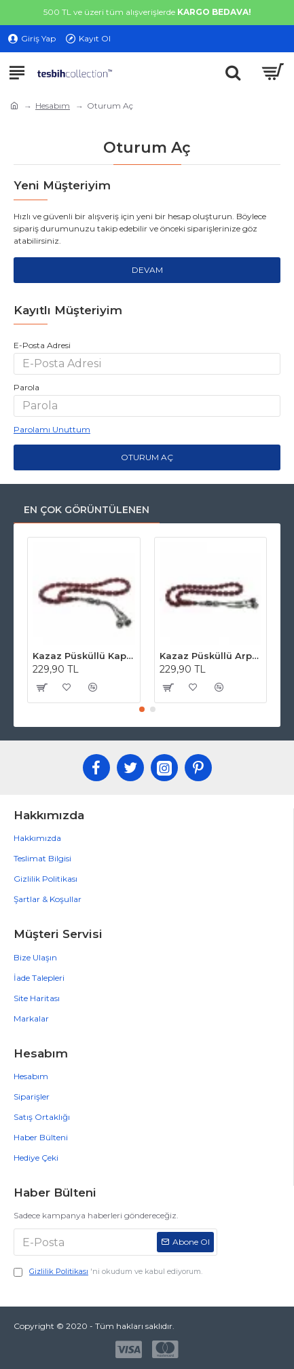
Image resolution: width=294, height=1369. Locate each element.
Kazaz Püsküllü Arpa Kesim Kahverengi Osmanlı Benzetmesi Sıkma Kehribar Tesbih (211, 655)
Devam (147, 270)
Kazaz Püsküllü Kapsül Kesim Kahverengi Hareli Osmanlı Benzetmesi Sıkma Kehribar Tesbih (84, 655)
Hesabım (52, 105)
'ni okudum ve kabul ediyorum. (108, 1271)
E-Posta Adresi (42, 345)
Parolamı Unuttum (52, 429)
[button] (142, 709)
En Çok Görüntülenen (86, 510)
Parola (26, 387)
